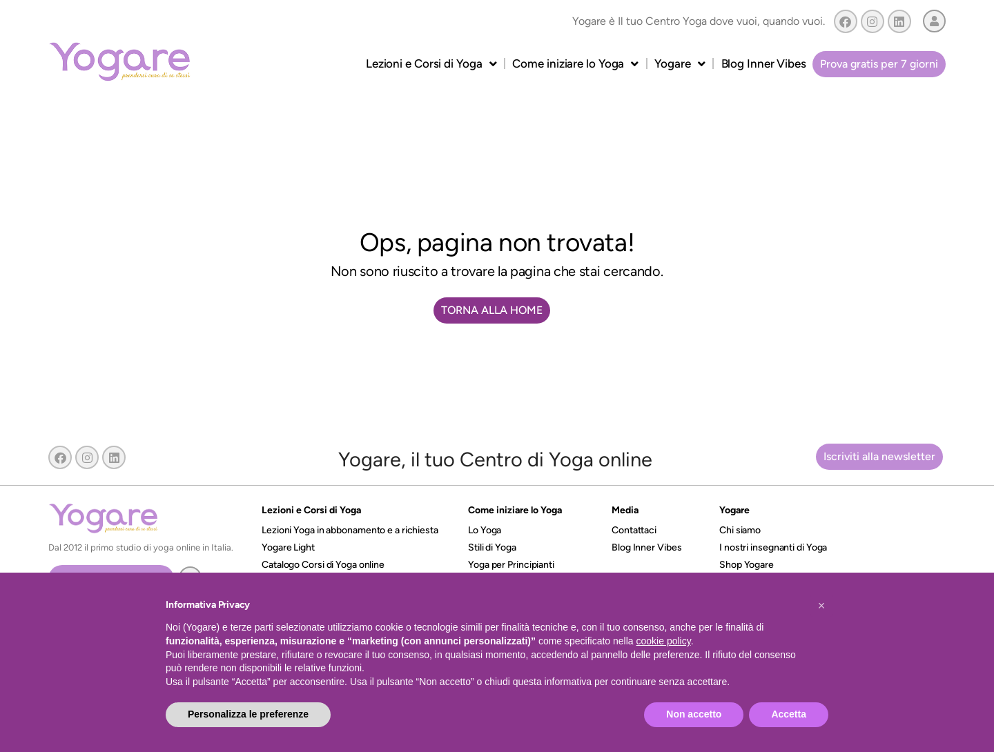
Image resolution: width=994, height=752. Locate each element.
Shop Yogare (746, 565)
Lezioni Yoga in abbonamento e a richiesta (350, 530)
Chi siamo (740, 530)
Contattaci (634, 530)
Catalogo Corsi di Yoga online (323, 565)
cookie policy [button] (663, 640)
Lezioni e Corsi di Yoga (431, 64)
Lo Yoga (484, 530)
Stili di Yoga (492, 547)
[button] (821, 606)
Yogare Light (288, 547)
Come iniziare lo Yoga (575, 64)
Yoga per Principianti (511, 565)
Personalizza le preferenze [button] (248, 714)
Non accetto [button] (693, 714)
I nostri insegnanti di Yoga (773, 547)
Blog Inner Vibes (763, 63)
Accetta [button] (788, 714)
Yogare (679, 64)
